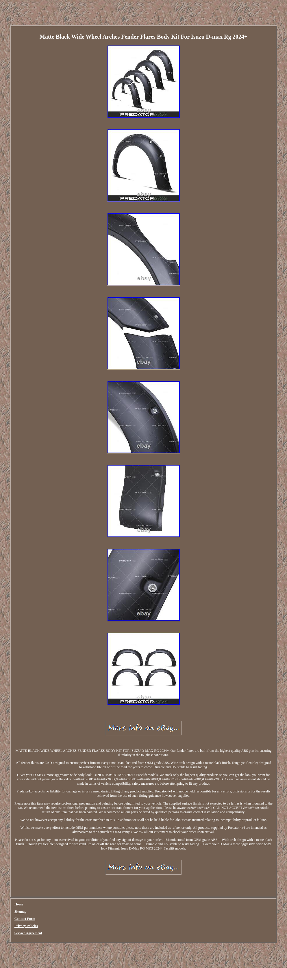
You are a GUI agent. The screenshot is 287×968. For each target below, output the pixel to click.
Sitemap (20, 911)
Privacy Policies (26, 926)
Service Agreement (28, 933)
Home (18, 904)
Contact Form (24, 919)
